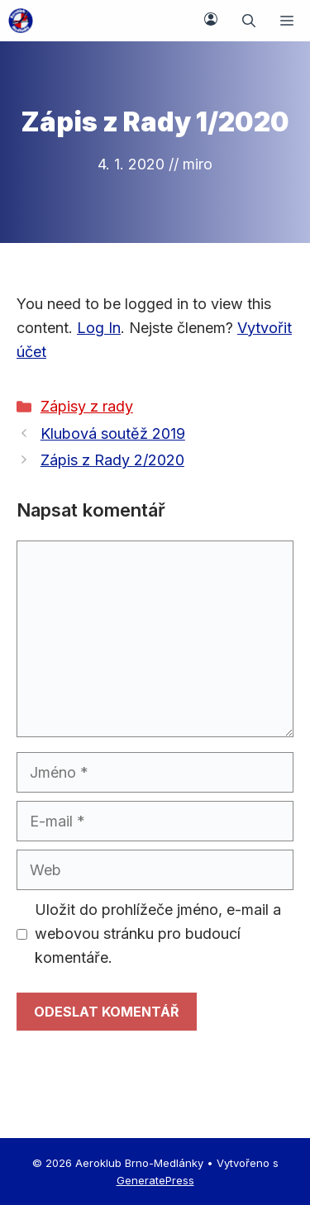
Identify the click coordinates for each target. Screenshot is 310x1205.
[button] (249, 20)
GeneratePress (155, 1180)
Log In (99, 327)
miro (197, 164)
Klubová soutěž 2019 (113, 433)
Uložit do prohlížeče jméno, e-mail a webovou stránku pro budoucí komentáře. (158, 933)
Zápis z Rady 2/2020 (112, 460)
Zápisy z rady (87, 406)
